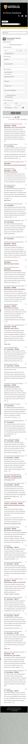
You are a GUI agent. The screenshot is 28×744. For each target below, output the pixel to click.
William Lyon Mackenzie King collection (17, 165)
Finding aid (6, 81)
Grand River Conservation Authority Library (14, 502)
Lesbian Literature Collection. (11, 364)
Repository (6, 59)
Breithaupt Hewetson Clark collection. (16, 289)
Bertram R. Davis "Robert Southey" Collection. (15, 652)
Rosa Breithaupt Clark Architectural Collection (15, 286)
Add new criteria (9, 53)
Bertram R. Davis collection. (14, 655)
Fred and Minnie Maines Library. (12, 527)
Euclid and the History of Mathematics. (13, 562)
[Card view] (15, 117)
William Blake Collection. (10, 185)
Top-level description (8, 64)
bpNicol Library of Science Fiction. (12, 614)
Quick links (26, 16)
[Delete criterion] (25, 50)
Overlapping (8, 107)
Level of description (8, 72)
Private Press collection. (13, 308)
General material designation (10, 90)
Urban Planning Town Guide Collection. (13, 203)
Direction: (18, 119)
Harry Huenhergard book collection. (12, 474)
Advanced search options (15, 44)
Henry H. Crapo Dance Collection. (12, 439)
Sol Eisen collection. (12, 245)
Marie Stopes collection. (13, 328)
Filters (5, 33)
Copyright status (7, 85)
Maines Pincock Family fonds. (14, 530)
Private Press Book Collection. (11, 304)
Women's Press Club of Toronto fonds (16, 127)
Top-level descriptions (10, 95)
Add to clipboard (25, 123)
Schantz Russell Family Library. (11, 267)
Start (5, 103)
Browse (4, 21)
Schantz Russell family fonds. (14, 270)
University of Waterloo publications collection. (15, 220)
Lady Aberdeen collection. (14, 387)
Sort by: (10, 119)
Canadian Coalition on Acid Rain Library (13, 579)
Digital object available (9, 76)
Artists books (7, 689)
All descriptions (9, 97)
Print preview (6, 117)
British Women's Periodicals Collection (13, 597)
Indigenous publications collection (12, 404)
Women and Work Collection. (11, 144)
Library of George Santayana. (11, 347)
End (16, 103)
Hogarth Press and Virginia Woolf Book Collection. (15, 420)
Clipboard (19, 16)
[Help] (22, 107)
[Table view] (18, 117)
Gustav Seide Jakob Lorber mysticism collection (15, 483)
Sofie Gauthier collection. (13, 264)
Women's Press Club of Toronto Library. (13, 124)
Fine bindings (7, 545)
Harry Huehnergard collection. (15, 478)
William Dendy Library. (9, 168)
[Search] (11, 24)
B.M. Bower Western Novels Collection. (13, 631)
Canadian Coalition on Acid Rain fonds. (17, 582)
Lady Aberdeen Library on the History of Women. (15, 383)
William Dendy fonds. (13, 172)
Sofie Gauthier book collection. (11, 260)
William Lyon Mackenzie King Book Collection (14, 161)
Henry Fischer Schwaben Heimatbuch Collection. (15, 456)
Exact (15, 107)
